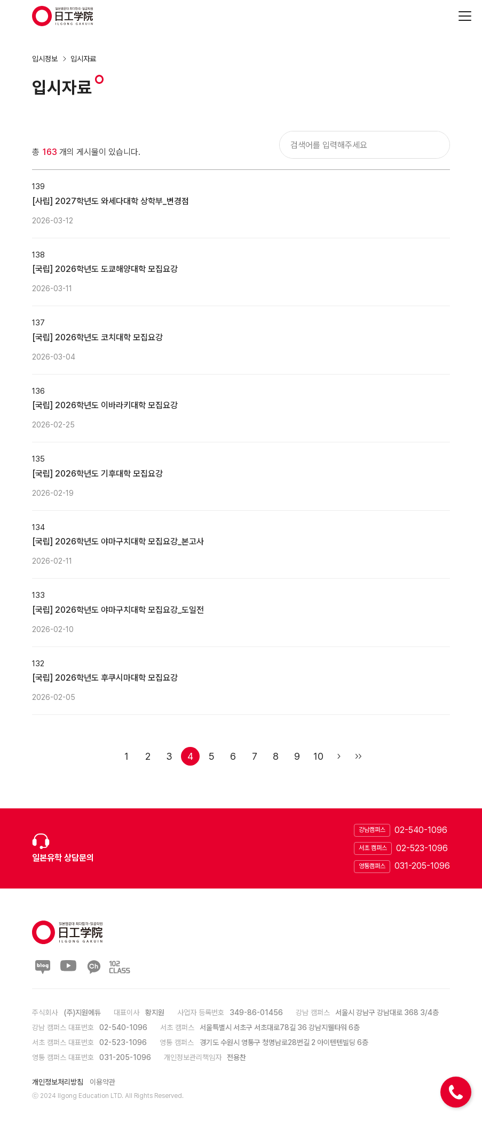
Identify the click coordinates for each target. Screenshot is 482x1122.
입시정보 (45, 58)
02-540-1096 (420, 830)
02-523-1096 (422, 848)
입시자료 (83, 58)
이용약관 (102, 1082)
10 (318, 756)
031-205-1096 (422, 866)
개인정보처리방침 (57, 1082)
